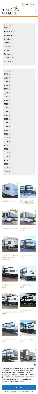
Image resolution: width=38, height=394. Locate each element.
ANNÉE (7, 71)
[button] (35, 365)
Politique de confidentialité (25, 391)
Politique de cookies (11, 391)
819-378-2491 (29, 4)
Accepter (19, 387)
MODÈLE (8, 25)
